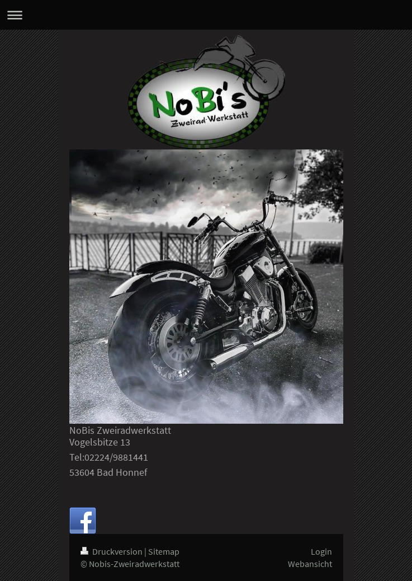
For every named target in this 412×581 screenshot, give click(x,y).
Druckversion (112, 551)
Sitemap (163, 551)
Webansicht (310, 563)
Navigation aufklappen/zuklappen (206, 15)
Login (321, 551)
